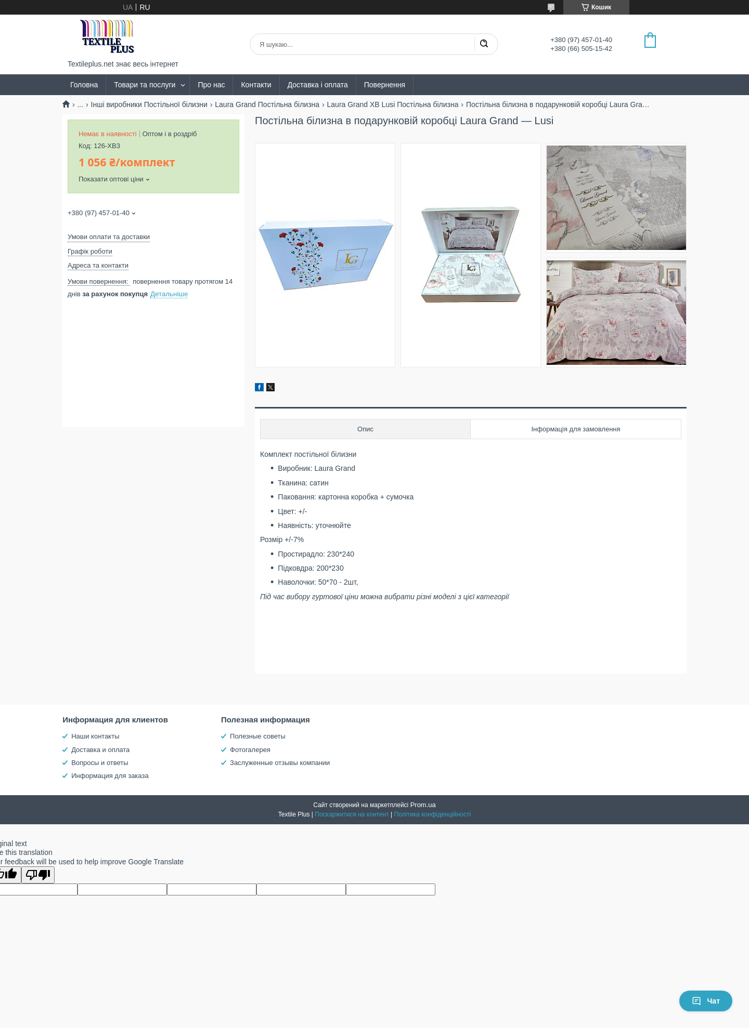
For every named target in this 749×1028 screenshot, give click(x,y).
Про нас (211, 85)
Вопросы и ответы (99, 763)
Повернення (384, 85)
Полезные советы (258, 736)
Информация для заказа (109, 776)
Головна (84, 85)
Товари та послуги (144, 85)
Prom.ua (423, 805)
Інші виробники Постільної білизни (149, 104)
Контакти (256, 85)
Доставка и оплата (100, 750)
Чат (706, 1001)
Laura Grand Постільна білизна (267, 104)
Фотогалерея (250, 750)
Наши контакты (95, 736)
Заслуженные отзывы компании (280, 763)
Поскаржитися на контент (352, 814)
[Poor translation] (38, 875)
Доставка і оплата (318, 85)
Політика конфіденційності (432, 814)
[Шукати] (483, 44)
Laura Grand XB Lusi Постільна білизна (393, 104)
